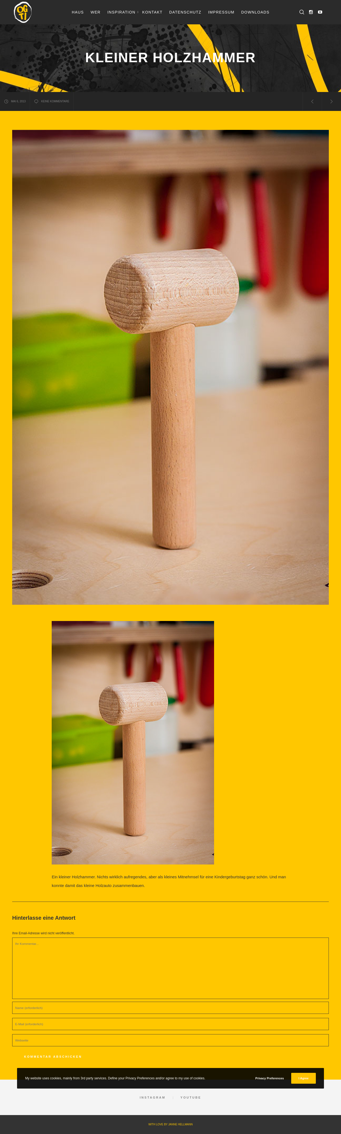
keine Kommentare (51, 101)
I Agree (304, 1078)
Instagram (153, 1097)
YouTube (191, 1097)
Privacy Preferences (269, 1078)
